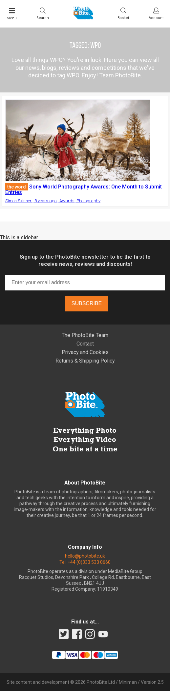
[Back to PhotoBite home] (83, 17)
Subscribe (87, 303)
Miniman (128, 682)
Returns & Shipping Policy (85, 361)
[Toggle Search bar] (42, 13)
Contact (85, 344)
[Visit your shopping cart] (123, 13)
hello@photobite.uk (85, 556)
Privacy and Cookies (85, 352)
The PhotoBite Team (85, 335)
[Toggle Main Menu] (12, 14)
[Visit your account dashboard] (156, 13)
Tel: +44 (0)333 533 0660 (85, 562)
